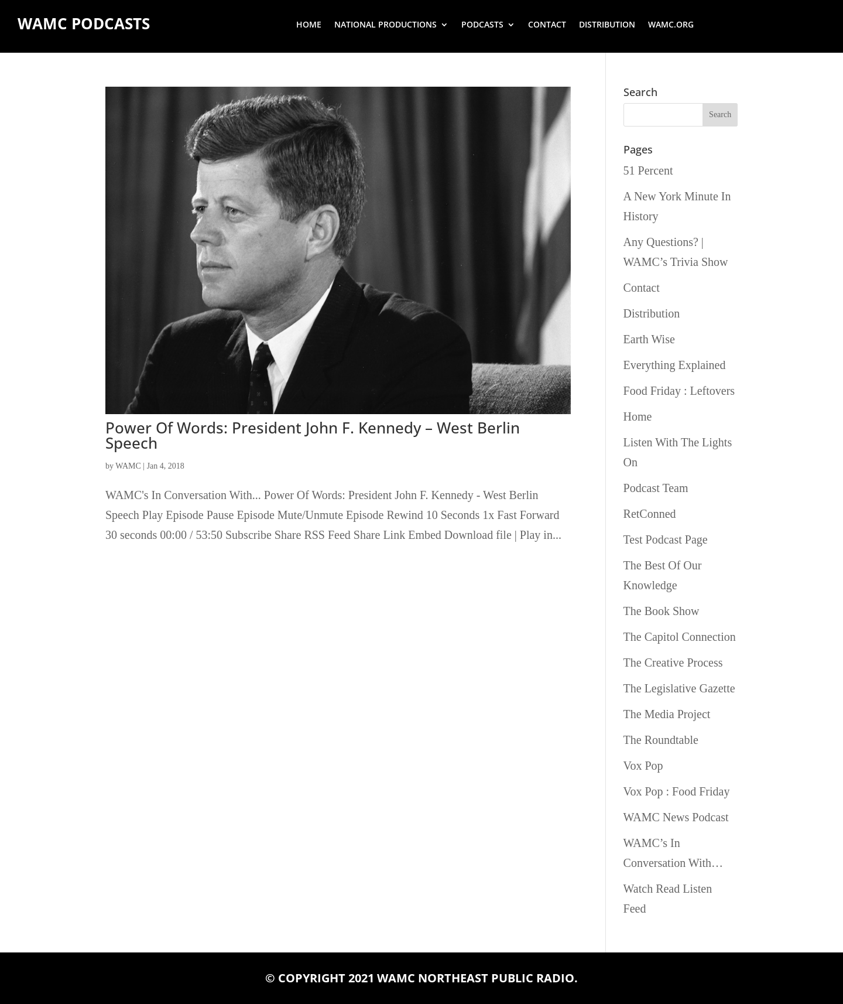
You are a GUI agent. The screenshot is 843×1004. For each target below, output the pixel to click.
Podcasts (482, 25)
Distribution (607, 25)
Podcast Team (655, 487)
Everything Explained (674, 364)
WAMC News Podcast (676, 817)
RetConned (649, 513)
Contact (547, 25)
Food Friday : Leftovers (679, 390)
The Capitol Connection (679, 636)
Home (308, 25)
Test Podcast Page (665, 539)
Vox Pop (643, 765)
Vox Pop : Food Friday (676, 791)
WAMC (128, 466)
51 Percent (648, 170)
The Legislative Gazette (679, 688)
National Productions (385, 25)
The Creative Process (673, 662)
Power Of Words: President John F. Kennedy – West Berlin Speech (312, 435)
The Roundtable (660, 739)
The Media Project (667, 714)
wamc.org (671, 25)
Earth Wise (649, 339)
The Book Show (661, 611)
